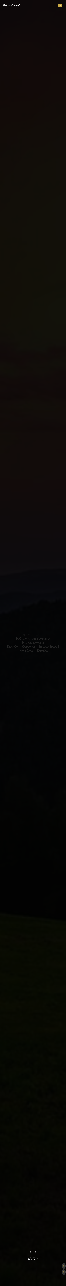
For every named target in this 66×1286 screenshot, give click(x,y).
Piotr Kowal (11, 5)
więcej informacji (33, 1254)
